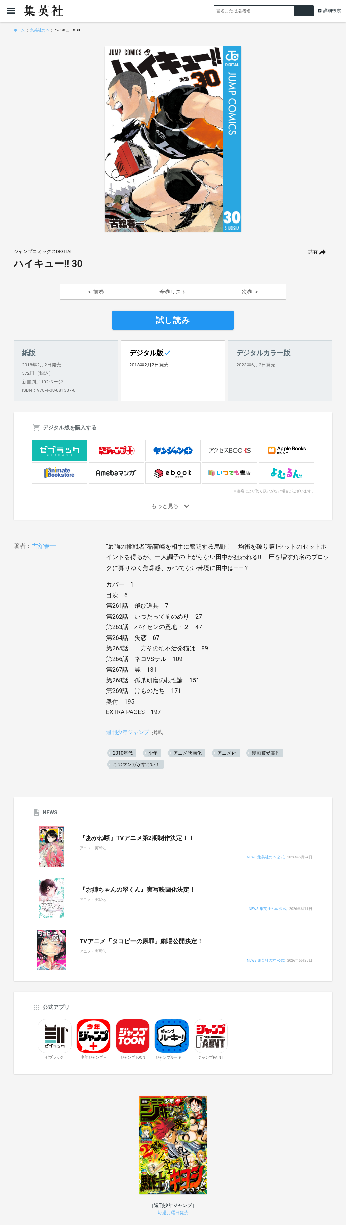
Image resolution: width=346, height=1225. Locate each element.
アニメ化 (226, 753)
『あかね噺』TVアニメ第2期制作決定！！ (137, 838)
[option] (173, 139)
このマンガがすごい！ (136, 764)
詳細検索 (332, 10)
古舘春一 (44, 545)
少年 (153, 753)
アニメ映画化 (187, 753)
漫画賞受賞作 (266, 753)
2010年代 (123, 753)
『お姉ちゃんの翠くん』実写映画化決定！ (137, 889)
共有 (313, 251)
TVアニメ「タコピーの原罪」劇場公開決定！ (141, 941)
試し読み (173, 320)
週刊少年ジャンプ (127, 732)
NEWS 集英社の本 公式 (265, 857)
